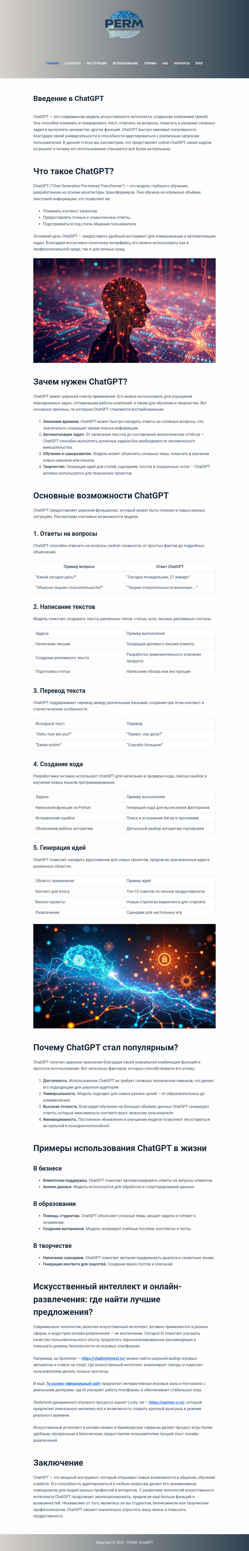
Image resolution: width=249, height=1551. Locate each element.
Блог (199, 63)
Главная (52, 63)
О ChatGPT (73, 63)
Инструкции (97, 63)
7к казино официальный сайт (73, 1383)
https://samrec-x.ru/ (167, 1402)
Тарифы (150, 63)
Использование (125, 63)
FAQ (165, 63)
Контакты (182, 63)
